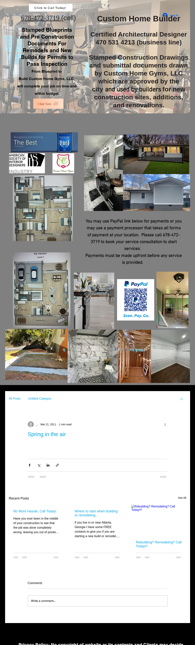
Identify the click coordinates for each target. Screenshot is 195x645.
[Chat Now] (48, 104)
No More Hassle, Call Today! (34, 511)
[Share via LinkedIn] (48, 465)
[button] (181, 398)
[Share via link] (57, 465)
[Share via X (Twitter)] (39, 465)
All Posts (15, 398)
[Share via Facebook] (29, 465)
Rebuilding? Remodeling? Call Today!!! (159, 544)
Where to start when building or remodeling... (96, 513)
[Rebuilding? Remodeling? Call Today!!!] (158, 520)
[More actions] (165, 424)
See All (182, 497)
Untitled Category (40, 398)
